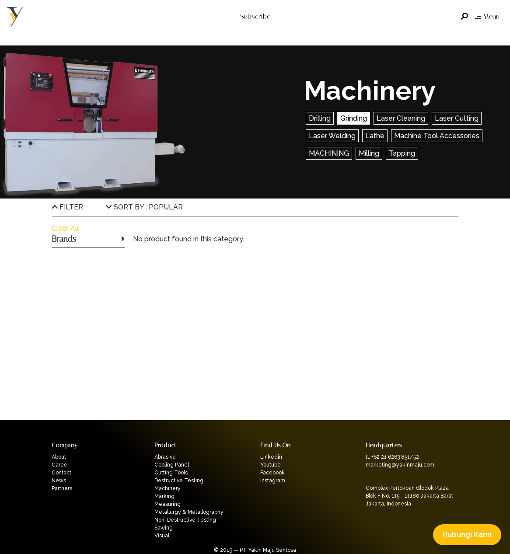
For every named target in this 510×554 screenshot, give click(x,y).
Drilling (320, 118)
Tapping (402, 153)
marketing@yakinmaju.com (400, 465)
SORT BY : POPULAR (144, 207)
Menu (487, 16)
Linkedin (271, 457)
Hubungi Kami (467, 534)
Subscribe (255, 16)
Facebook (272, 473)
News (59, 480)
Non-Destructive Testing (185, 520)
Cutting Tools (171, 473)
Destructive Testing (178, 480)
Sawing (163, 528)
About (59, 457)
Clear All (65, 228)
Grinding (353, 118)
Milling (369, 153)
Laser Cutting (457, 118)
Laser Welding (332, 136)
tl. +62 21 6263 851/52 (392, 457)
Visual (161, 536)
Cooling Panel (171, 465)
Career (60, 465)
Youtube (270, 465)
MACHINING (329, 153)
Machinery (167, 488)
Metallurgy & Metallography (189, 512)
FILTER (67, 207)
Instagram (272, 480)
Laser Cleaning (401, 118)
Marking (164, 496)
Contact (61, 473)
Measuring (167, 504)
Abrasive (165, 457)
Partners (62, 488)
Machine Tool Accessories (436, 136)
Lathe (374, 136)
